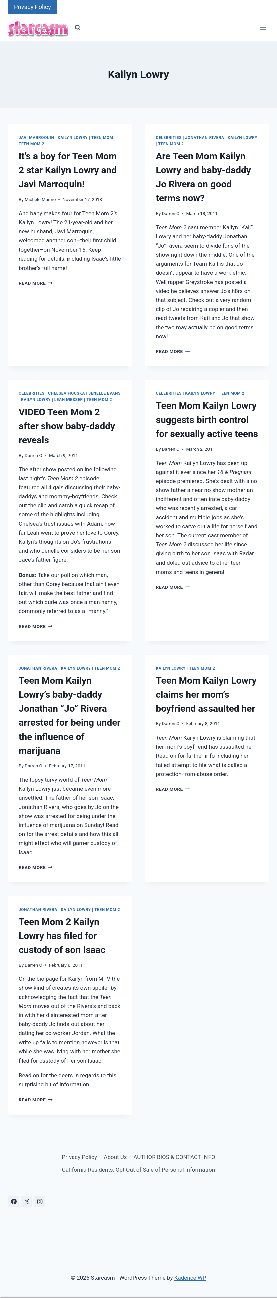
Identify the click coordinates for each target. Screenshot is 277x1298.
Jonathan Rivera (204, 137)
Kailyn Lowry (73, 137)
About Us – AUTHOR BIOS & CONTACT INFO (159, 1157)
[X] (26, 1201)
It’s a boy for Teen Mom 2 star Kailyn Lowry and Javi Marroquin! (68, 170)
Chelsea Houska (66, 393)
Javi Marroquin (36, 137)
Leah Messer (68, 399)
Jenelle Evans (105, 393)
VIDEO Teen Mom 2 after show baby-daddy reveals (67, 426)
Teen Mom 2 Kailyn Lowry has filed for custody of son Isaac (62, 935)
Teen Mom (102, 137)
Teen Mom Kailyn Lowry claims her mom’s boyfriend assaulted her (206, 694)
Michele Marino (40, 199)
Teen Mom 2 (31, 144)
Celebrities (169, 137)
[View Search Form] (78, 28)
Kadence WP (190, 1277)
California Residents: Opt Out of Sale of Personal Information (138, 1169)
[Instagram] (39, 1201)
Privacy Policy (32, 6)
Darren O (171, 213)
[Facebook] (13, 1201)
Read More (36, 283)
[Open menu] (263, 28)
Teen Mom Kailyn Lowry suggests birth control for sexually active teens (207, 419)
